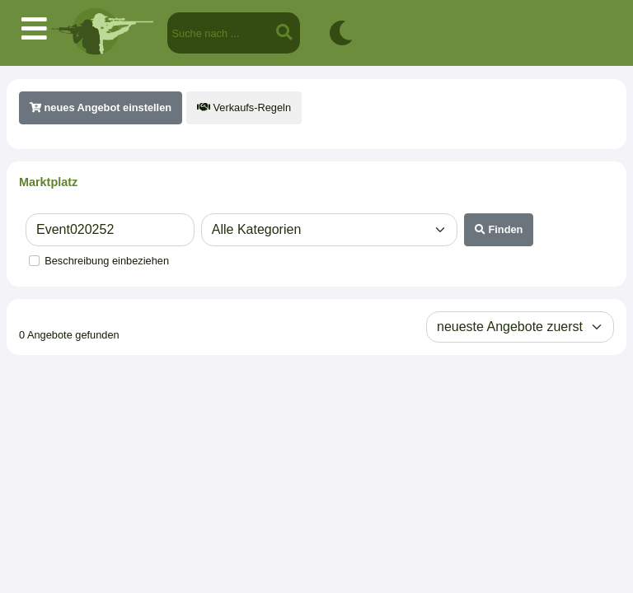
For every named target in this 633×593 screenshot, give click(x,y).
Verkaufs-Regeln (244, 107)
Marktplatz (48, 182)
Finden (499, 229)
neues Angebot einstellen (100, 107)
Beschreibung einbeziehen (107, 260)
